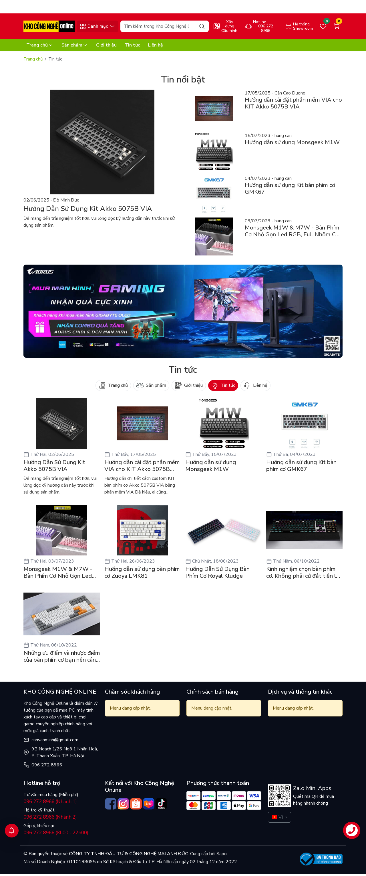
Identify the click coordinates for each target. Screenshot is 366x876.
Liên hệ (155, 47)
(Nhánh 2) (50, 818)
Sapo (221, 855)
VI (277, 819)
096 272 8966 (46, 767)
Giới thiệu (106, 47)
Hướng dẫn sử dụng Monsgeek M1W (210, 467)
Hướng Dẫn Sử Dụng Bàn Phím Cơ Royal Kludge (217, 574)
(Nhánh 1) (50, 803)
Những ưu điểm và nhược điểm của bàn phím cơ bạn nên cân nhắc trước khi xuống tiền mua (61, 658)
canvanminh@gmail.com (54, 741)
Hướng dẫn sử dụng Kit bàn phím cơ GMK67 (301, 467)
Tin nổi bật (183, 81)
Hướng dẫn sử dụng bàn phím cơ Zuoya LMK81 (142, 574)
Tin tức (132, 47)
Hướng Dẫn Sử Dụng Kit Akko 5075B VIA (54, 467)
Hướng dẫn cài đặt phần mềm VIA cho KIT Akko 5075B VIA (142, 467)
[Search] (164, 28)
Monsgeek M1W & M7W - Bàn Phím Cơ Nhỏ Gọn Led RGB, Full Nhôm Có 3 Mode (59, 574)
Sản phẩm (74, 47)
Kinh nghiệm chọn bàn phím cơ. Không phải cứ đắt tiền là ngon (302, 574)
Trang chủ (39, 47)
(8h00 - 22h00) (55, 834)
